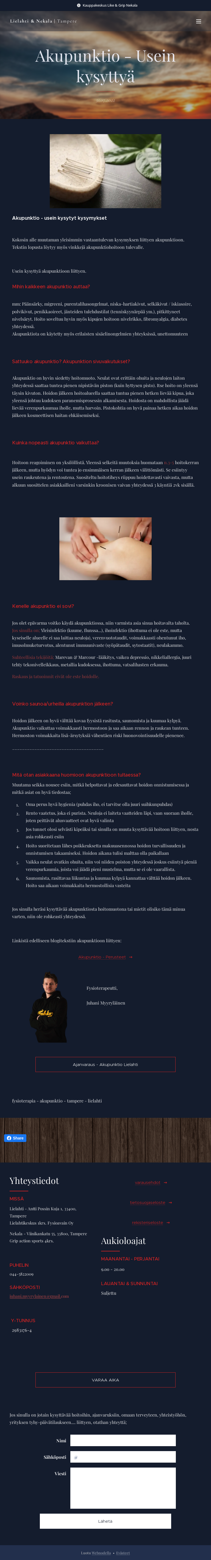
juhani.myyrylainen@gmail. (35, 1296)
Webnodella (101, 1552)
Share (15, 1138)
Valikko (198, 21)
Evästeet (123, 1552)
